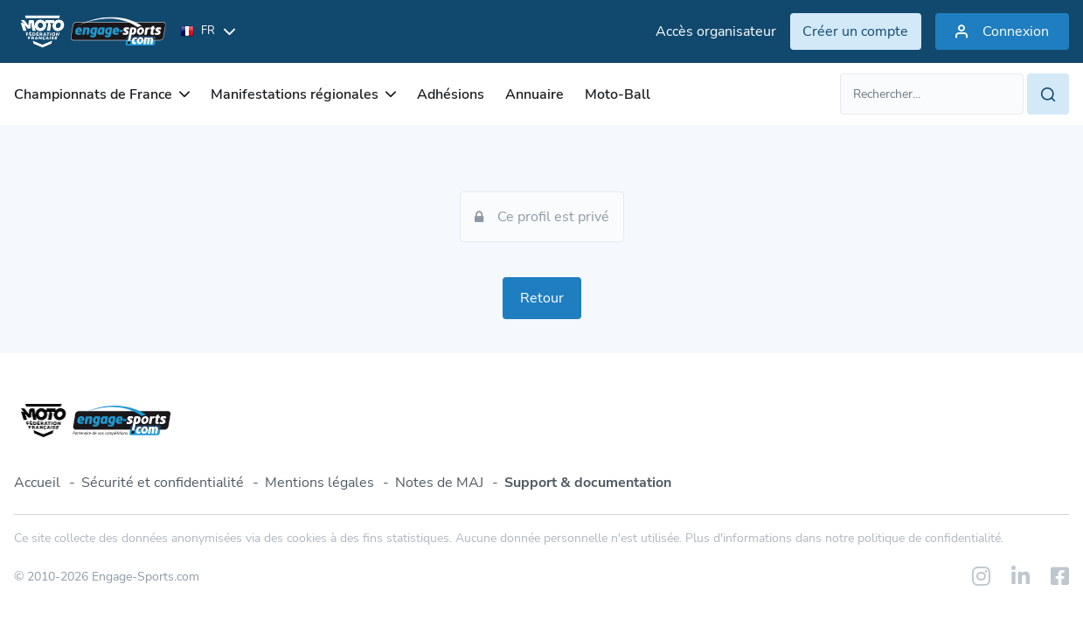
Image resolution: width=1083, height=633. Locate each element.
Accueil (37, 482)
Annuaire (534, 94)
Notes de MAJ (439, 482)
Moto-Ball (617, 94)
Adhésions (450, 94)
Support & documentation (587, 482)
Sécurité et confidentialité (162, 482)
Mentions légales (319, 482)
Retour (542, 298)
